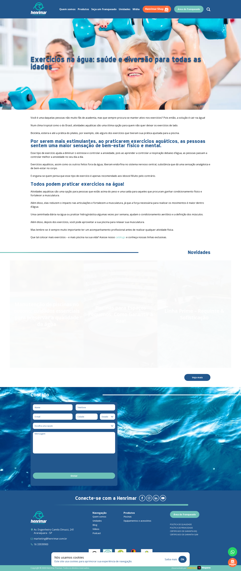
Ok (182, 559)
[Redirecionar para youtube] (163, 498)
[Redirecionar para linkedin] (156, 498)
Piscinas (128, 516)
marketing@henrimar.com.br (50, 538)
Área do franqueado (185, 514)
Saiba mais (171, 559)
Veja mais (197, 377)
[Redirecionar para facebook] (142, 498)
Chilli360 (192, 568)
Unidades (97, 520)
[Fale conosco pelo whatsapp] (232, 551)
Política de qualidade (181, 524)
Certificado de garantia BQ (183, 531)
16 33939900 (41, 544)
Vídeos (96, 529)
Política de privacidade (181, 527)
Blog (95, 524)
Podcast (97, 533)
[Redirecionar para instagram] (149, 498)
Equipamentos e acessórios (137, 520)
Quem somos (99, 516)
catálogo (121, 237)
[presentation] (56, 464)
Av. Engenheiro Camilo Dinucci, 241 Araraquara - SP (54, 531)
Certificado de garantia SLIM (184, 534)
